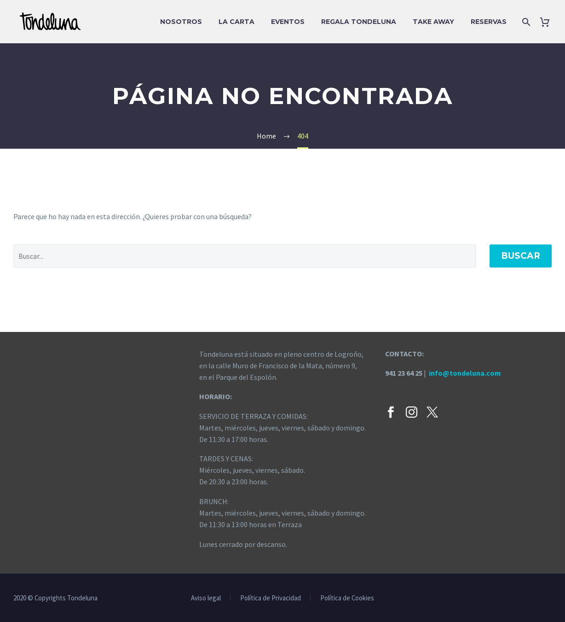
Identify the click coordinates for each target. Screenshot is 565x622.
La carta (236, 21)
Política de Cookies (347, 598)
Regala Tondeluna (358, 21)
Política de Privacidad (270, 598)
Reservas (489, 21)
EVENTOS (288, 21)
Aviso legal (206, 598)
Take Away (433, 21)
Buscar (520, 255)
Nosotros (181, 21)
